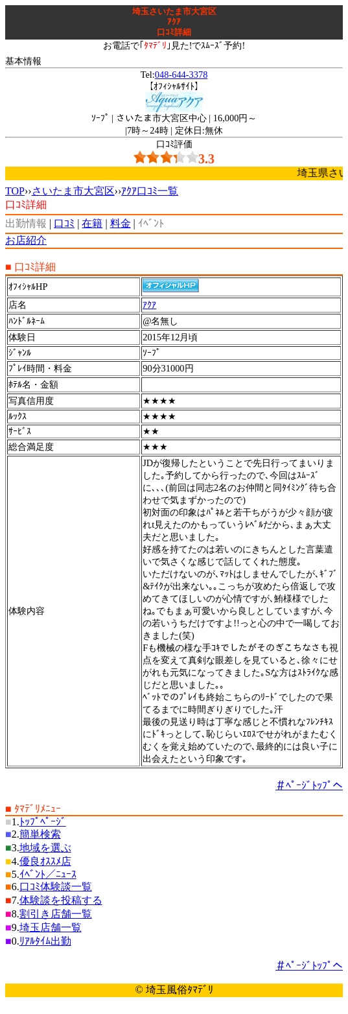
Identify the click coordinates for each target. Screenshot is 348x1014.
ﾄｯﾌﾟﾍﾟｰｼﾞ (42, 821)
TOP (15, 190)
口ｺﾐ (64, 223)
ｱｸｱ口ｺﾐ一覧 (149, 190)
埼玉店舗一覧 (50, 927)
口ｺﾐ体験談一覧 (55, 886)
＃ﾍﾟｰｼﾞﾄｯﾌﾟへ (309, 785)
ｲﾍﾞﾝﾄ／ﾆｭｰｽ (47, 874)
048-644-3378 (181, 74)
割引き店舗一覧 (55, 913)
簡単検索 (40, 834)
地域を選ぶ (45, 847)
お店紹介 (26, 240)
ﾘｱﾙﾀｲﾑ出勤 (45, 941)
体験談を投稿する (60, 900)
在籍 (92, 223)
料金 (120, 223)
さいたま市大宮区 (73, 190)
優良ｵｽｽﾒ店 (45, 861)
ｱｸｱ (149, 305)
